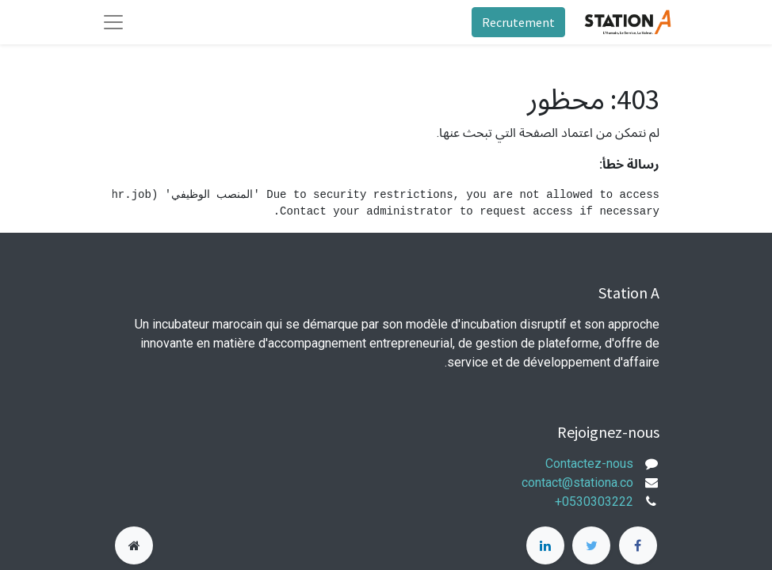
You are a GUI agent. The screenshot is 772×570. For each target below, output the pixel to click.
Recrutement (518, 22)
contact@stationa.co (577, 482)
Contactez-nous (589, 463)
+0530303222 (594, 501)
